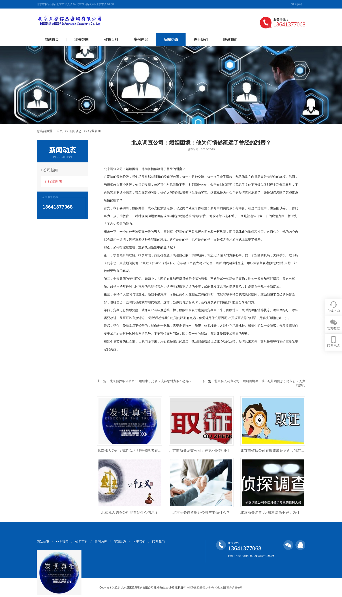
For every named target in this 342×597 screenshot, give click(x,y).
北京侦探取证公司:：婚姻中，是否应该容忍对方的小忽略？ (151, 381)
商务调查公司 (235, 587)
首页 (59, 131)
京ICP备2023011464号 (200, 587)
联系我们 (230, 39)
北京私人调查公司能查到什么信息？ (129, 512)
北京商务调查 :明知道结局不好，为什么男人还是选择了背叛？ (289, 512)
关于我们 (200, 39)
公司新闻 (51, 170)
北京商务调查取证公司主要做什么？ (201, 512)
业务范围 (81, 39)
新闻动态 (171, 39)
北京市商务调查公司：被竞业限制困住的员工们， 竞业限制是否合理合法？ (228, 451)
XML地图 (220, 587)
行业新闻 (94, 131)
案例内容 (141, 39)
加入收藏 (296, 4)
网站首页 (52, 39)
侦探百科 (111, 39)
